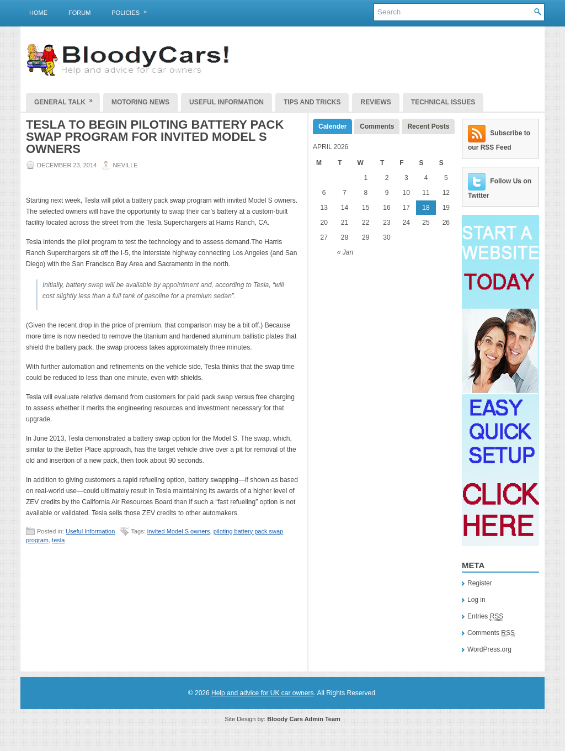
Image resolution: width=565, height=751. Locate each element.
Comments (377, 126)
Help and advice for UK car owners (262, 693)
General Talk (67, 99)
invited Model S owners (178, 531)
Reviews (375, 102)
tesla (58, 540)
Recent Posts (428, 126)
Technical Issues (443, 102)
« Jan (345, 252)
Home (38, 12)
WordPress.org (489, 649)
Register (479, 583)
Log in (476, 600)
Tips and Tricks (312, 102)
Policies (132, 10)
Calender (332, 126)
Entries (485, 616)
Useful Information (226, 102)
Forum (79, 12)
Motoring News (140, 102)
